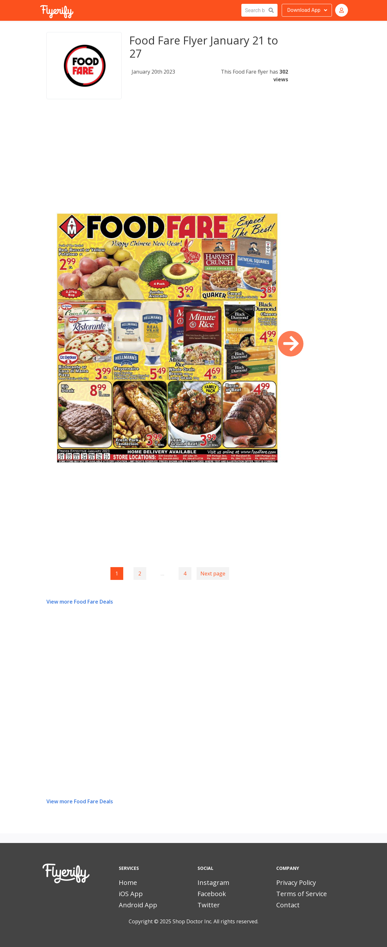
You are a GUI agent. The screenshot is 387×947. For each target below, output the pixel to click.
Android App (138, 905)
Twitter (209, 905)
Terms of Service (301, 893)
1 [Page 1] (116, 573)
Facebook (212, 893)
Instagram (213, 882)
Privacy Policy (296, 882)
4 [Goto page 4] (184, 573)
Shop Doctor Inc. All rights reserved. (215, 921)
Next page (212, 573)
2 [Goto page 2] (139, 573)
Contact (288, 905)
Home (128, 882)
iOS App (131, 893)
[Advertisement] (167, 158)
